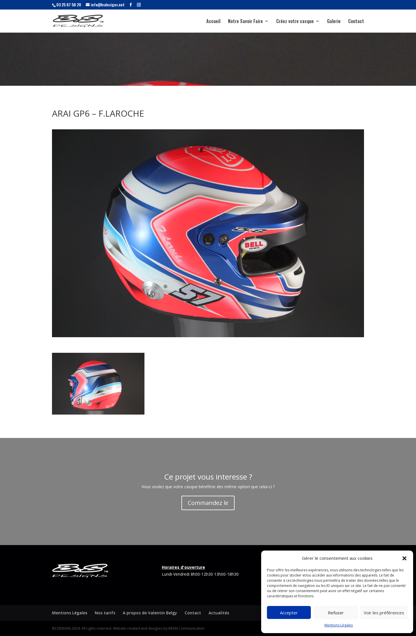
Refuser (336, 613)
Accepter (289, 613)
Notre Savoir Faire (245, 22)
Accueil (213, 22)
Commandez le (208, 503)
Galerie (334, 22)
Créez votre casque (295, 22)
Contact (356, 22)
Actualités (219, 613)
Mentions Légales (338, 625)
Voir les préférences (384, 613)
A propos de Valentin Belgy (150, 613)
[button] (404, 558)
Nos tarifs (105, 613)
